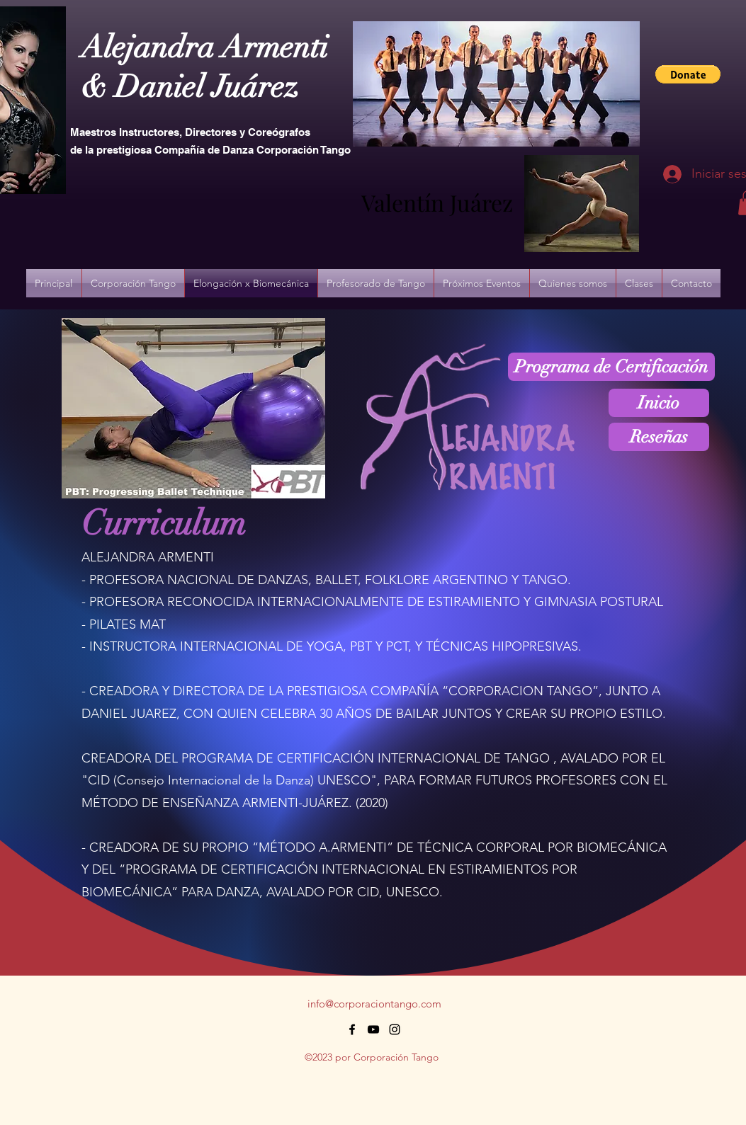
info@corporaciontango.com (374, 1003)
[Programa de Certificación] (611, 367)
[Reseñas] (659, 437)
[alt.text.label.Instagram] (395, 1029)
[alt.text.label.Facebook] (352, 1029)
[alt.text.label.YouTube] (373, 1029)
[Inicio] (659, 403)
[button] (687, 74)
